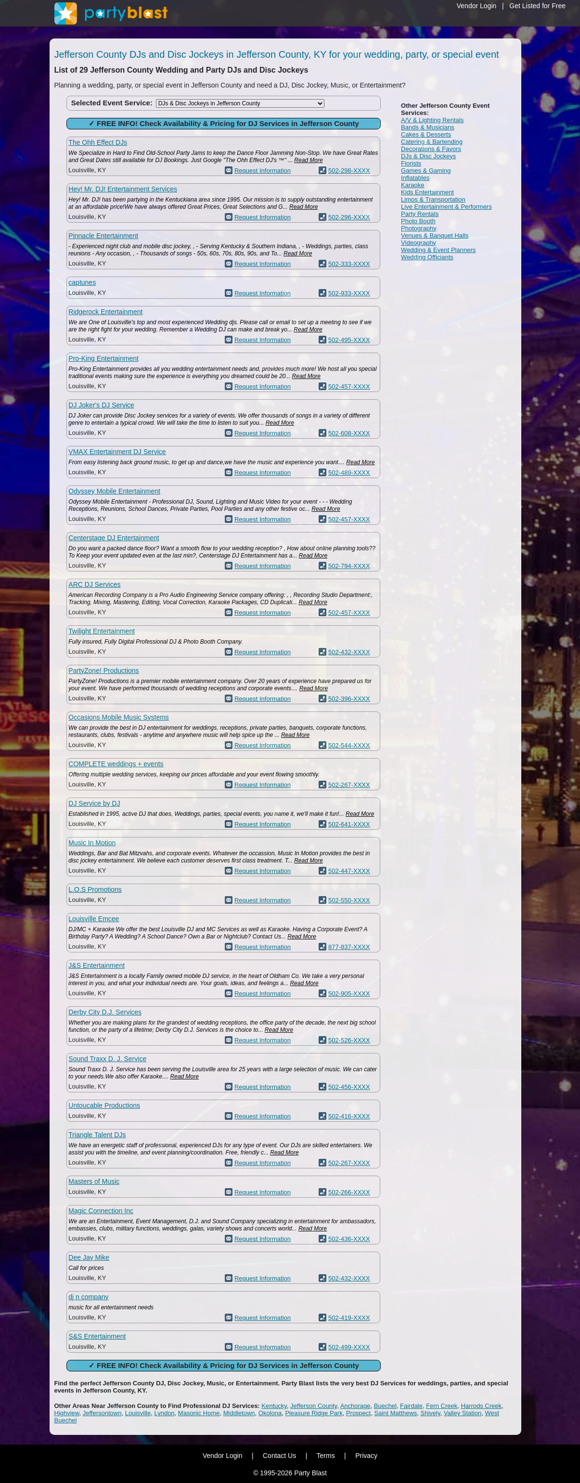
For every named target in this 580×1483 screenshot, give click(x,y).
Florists (411, 163)
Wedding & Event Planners (438, 250)
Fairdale (411, 1405)
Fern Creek (441, 1405)
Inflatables (415, 177)
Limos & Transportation (433, 199)
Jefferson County (313, 1405)
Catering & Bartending (432, 141)
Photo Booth (418, 221)
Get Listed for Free (537, 6)
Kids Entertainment (427, 192)
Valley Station (463, 1413)
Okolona (270, 1413)
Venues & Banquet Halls (434, 235)
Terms (326, 1455)
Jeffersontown (102, 1413)
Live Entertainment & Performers (446, 206)
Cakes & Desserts (426, 134)
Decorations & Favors (431, 148)
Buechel (385, 1405)
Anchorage (355, 1405)
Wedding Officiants (427, 257)
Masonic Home (199, 1413)
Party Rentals (419, 213)
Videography (418, 242)
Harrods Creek (481, 1405)
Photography (419, 228)
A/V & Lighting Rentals (432, 120)
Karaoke (412, 185)
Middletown (239, 1413)
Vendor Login (477, 6)
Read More (308, 160)
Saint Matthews (395, 1413)
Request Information (262, 170)
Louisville (138, 1413)
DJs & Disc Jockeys (428, 156)
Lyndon (164, 1413)
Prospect (358, 1413)
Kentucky (274, 1405)
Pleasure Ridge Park (313, 1413)
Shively (430, 1413)
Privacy (366, 1455)
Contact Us (279, 1455)
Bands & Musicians (427, 127)
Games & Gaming (426, 170)
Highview (66, 1413)
